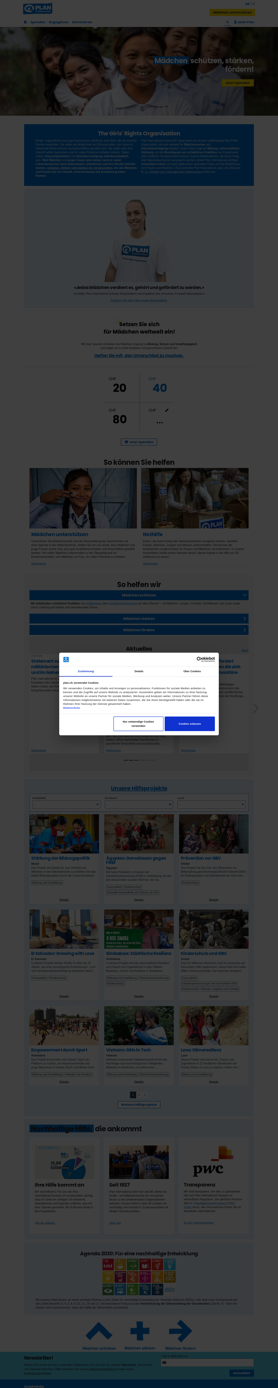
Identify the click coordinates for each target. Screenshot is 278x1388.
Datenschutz (71, 707)
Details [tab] (139, 671)
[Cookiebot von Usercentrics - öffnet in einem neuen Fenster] (199, 659)
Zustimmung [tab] (86, 671)
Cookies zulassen (190, 723)
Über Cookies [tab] (192, 671)
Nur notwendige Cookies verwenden (138, 723)
